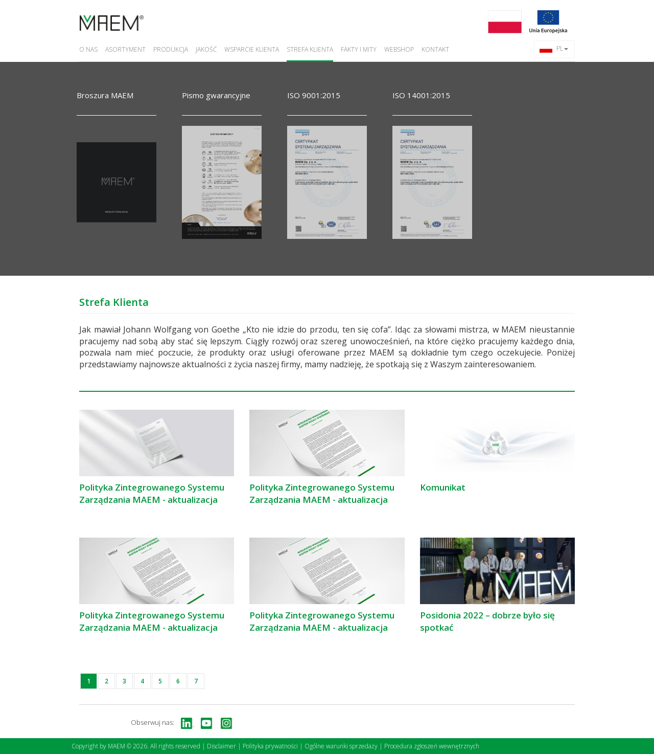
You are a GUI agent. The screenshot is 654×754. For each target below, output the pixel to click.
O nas (88, 49)
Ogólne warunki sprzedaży (341, 746)
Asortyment (125, 49)
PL (554, 48)
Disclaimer (221, 746)
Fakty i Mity (359, 49)
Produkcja (170, 49)
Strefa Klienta (310, 49)
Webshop (399, 49)
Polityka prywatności (270, 746)
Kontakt (435, 49)
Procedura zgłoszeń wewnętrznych (431, 746)
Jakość (206, 49)
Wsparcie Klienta (251, 49)
